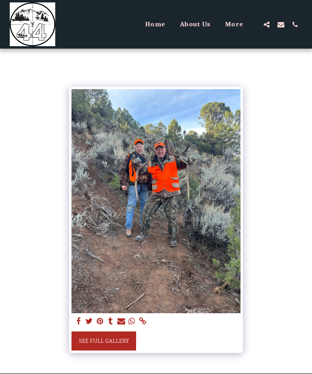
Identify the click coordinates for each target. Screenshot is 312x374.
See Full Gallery (104, 340)
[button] (266, 24)
